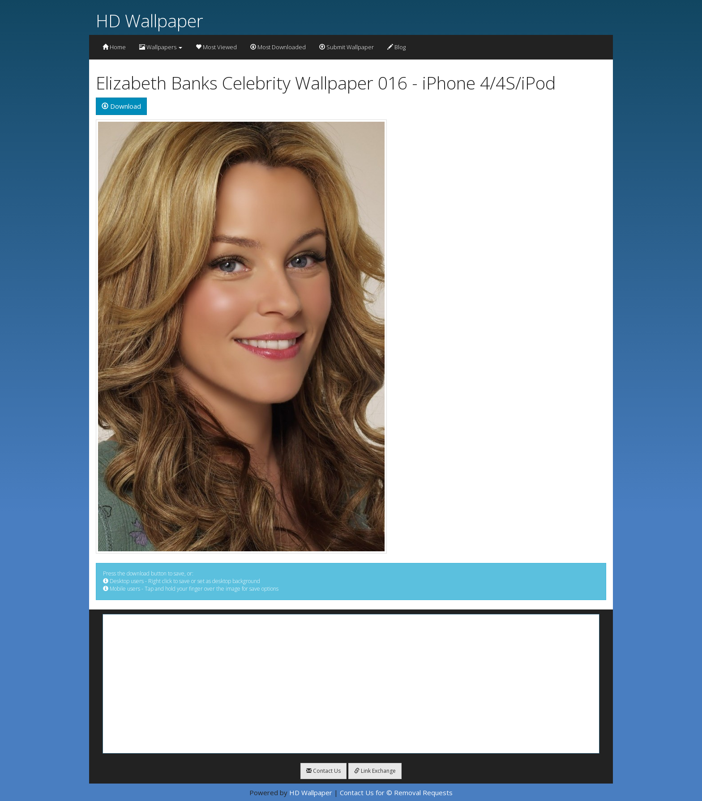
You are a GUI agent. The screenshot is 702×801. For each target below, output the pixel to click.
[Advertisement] (351, 683)
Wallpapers (160, 47)
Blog (396, 47)
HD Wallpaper (149, 20)
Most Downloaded (278, 47)
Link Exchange (375, 771)
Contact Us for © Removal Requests (396, 792)
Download (121, 106)
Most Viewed (216, 47)
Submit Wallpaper (346, 47)
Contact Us (323, 771)
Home (114, 47)
